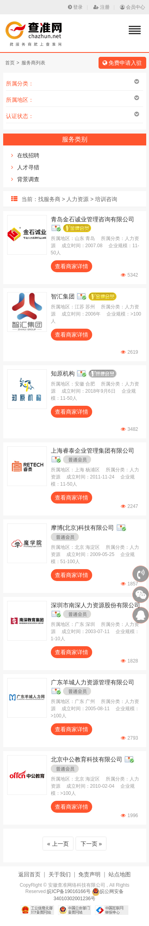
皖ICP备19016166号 (68, 891)
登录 (75, 7)
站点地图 (119, 874)
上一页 (60, 844)
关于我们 (59, 874)
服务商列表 (33, 63)
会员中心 (132, 7)
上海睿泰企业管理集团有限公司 (92, 450)
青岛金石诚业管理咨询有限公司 (92, 219)
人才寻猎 (28, 167)
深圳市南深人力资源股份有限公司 (95, 605)
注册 (101, 7)
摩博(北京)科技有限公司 (82, 527)
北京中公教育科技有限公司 (86, 759)
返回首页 (29, 874)
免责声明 (89, 874)
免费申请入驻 (122, 63)
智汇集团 (63, 296)
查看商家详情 (71, 266)
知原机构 (63, 373)
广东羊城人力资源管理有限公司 (92, 682)
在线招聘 (28, 155)
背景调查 (28, 179)
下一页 (89, 844)
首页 (10, 63)
